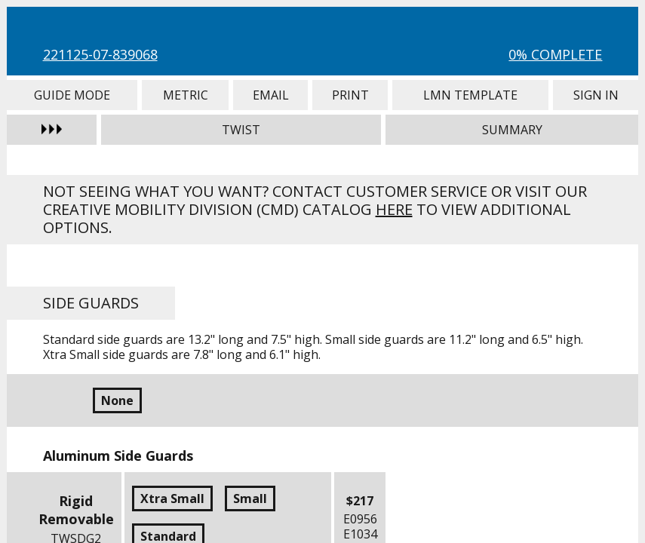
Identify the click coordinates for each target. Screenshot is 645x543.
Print (350, 95)
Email (270, 95)
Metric (185, 95)
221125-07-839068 (100, 54)
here (394, 209)
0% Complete (555, 54)
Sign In (595, 95)
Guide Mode (72, 95)
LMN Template (470, 95)
